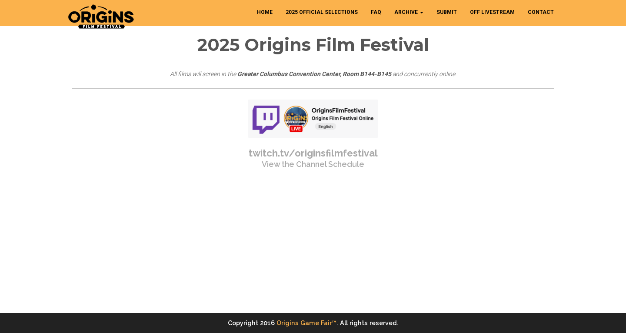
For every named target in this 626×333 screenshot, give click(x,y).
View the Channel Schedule (313, 164)
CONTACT (541, 12)
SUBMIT (446, 12)
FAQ (376, 12)
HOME (265, 12)
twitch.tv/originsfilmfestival (313, 153)
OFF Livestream (492, 12)
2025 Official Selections (322, 12)
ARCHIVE (408, 12)
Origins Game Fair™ (306, 322)
